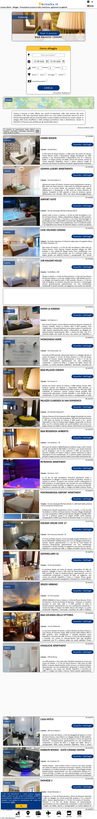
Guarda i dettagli (82, 144)
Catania (7, 140)
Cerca (48, 88)
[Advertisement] (48, 694)
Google (37, 794)
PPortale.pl (12, 818)
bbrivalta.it (48, 4)
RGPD (13, 802)
